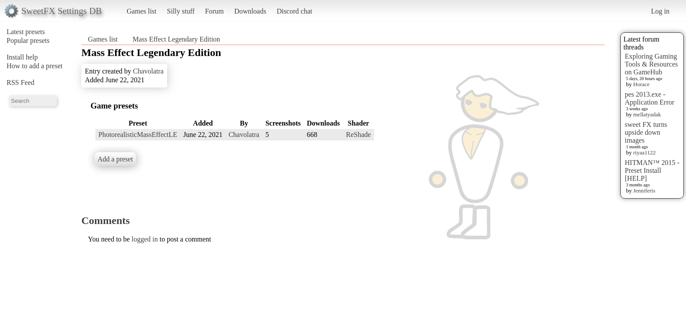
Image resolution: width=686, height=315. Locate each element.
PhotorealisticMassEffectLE (137, 134)
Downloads (250, 11)
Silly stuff (181, 11)
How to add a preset (35, 66)
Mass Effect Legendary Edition (176, 39)
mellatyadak (647, 114)
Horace (641, 84)
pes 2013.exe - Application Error (649, 98)
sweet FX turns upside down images (646, 132)
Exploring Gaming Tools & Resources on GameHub (651, 64)
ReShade (358, 134)
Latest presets (26, 31)
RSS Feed (21, 82)
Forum (214, 11)
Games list (142, 11)
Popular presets (28, 40)
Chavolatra (148, 71)
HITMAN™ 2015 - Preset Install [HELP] (652, 170)
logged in (145, 239)
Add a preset (115, 159)
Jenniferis (644, 190)
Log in (660, 11)
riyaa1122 (644, 152)
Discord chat (294, 11)
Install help (22, 57)
